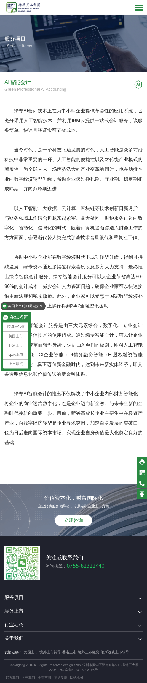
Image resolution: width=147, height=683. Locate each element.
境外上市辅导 (50, 652)
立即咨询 (73, 520)
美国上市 (31, 652)
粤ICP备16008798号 (83, 669)
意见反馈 (60, 677)
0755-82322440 (85, 565)
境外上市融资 (88, 652)
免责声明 (44, 677)
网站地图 (76, 677)
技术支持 (92, 677)
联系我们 (12, 677)
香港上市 (69, 652)
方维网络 (108, 677)
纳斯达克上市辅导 (115, 652)
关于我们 (28, 677)
